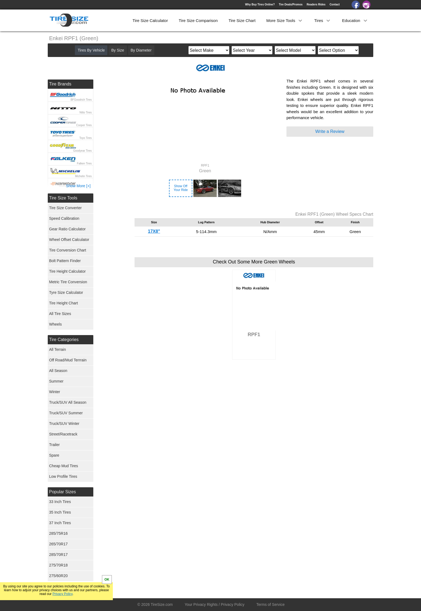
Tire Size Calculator (150, 20)
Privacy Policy (62, 594)
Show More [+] (78, 186)
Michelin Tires (83, 176)
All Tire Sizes (60, 313)
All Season (58, 370)
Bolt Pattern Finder (65, 261)
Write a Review (329, 131)
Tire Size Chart (241, 20)
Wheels (55, 324)
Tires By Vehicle (91, 50)
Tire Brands (60, 84)
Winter (54, 392)
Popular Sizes (62, 491)
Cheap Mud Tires (63, 466)
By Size (117, 50)
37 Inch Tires (60, 523)
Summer (56, 381)
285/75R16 (58, 533)
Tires (322, 20)
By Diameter (141, 50)
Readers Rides (316, 4)
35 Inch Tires (60, 512)
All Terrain (57, 349)
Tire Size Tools (63, 198)
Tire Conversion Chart (67, 250)
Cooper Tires (84, 125)
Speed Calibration (64, 218)
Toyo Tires (85, 137)
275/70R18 (58, 565)
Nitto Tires (85, 112)
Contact (335, 4)
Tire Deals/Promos (291, 4)
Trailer (54, 445)
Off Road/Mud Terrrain (68, 360)
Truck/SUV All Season (67, 402)
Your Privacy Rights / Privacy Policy (214, 604)
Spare (54, 455)
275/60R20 (58, 576)
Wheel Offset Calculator (69, 239)
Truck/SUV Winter (64, 423)
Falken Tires (84, 163)
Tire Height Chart (63, 303)
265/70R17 (58, 544)
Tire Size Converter (65, 208)
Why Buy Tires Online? (260, 4)
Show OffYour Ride (181, 188)
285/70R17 (58, 554)
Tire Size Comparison (198, 20)
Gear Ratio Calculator (67, 229)
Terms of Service (270, 604)
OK (106, 579)
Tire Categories (64, 339)
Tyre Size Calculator (66, 292)
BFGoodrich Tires (81, 99)
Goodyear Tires (82, 150)
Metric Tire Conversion (68, 282)
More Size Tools (285, 20)
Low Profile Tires (63, 476)
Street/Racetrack (63, 434)
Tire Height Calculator (67, 271)
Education (355, 20)
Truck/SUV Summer (66, 413)
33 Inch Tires (60, 501)
